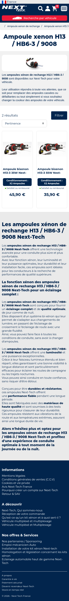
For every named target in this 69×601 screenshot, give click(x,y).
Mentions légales (13, 475)
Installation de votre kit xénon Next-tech (29, 548)
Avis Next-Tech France (17, 486)
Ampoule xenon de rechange (23, 26)
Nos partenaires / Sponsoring (22, 541)
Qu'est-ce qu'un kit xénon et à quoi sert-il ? (31, 517)
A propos (7, 575)
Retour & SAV (11, 494)
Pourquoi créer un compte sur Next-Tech (30, 490)
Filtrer (59, 115)
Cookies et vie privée (16, 483)
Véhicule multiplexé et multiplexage (27, 521)
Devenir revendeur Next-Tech (18, 586)
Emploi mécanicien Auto (19, 545)
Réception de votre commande (23, 514)
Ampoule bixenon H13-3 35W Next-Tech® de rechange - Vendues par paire (17, 174)
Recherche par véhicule (34, 18)
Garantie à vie (9, 579)
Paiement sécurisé (12, 582)
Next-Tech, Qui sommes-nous (22, 510)
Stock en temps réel (13, 589)
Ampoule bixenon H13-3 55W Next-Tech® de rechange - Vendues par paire (52, 174)
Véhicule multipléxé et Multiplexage (26, 525)
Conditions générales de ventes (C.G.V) (28, 479)
